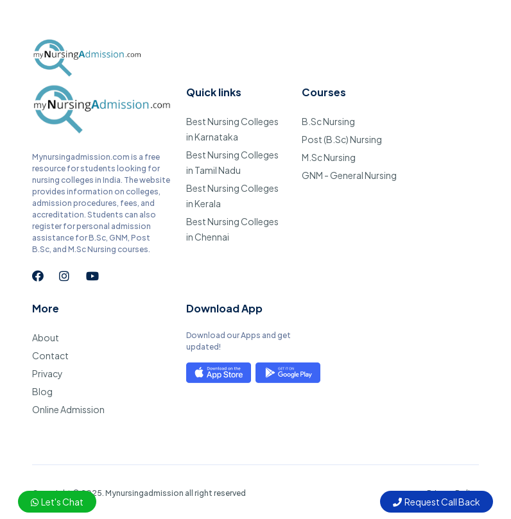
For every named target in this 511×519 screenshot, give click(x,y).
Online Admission (68, 409)
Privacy (47, 373)
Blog (42, 391)
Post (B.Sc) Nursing (342, 139)
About (45, 337)
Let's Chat (57, 501)
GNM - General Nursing (349, 175)
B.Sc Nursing (328, 121)
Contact (50, 355)
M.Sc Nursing (329, 157)
